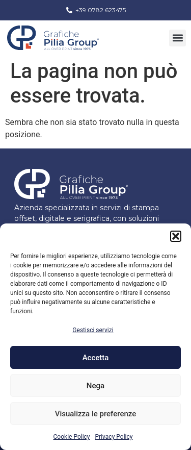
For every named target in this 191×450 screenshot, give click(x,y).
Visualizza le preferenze (96, 413)
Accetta (96, 357)
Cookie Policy (71, 436)
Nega (95, 385)
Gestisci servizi (92, 330)
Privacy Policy (114, 436)
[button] (176, 236)
